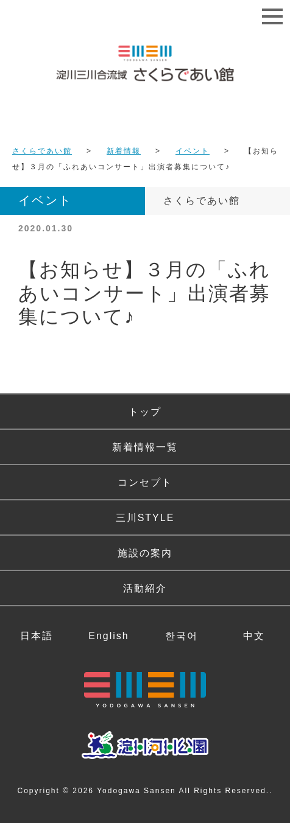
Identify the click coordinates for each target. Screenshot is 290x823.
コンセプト (145, 482)
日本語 (36, 636)
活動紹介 (145, 588)
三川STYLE (145, 518)
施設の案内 (145, 553)
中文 (254, 636)
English (108, 636)
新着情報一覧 (145, 447)
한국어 (181, 636)
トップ (145, 412)
